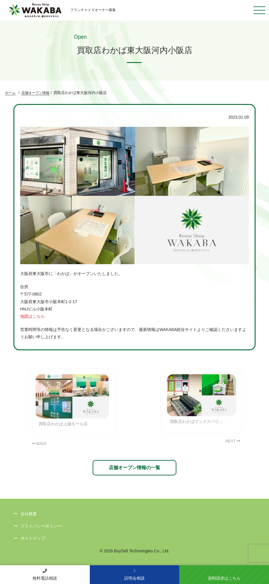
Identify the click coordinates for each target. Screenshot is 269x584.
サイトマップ (32, 538)
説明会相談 (134, 574)
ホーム (10, 93)
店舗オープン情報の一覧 (134, 467)
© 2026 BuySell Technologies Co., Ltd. (135, 551)
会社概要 (28, 513)
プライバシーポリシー (40, 526)
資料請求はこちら (224, 578)
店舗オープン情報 (35, 93)
